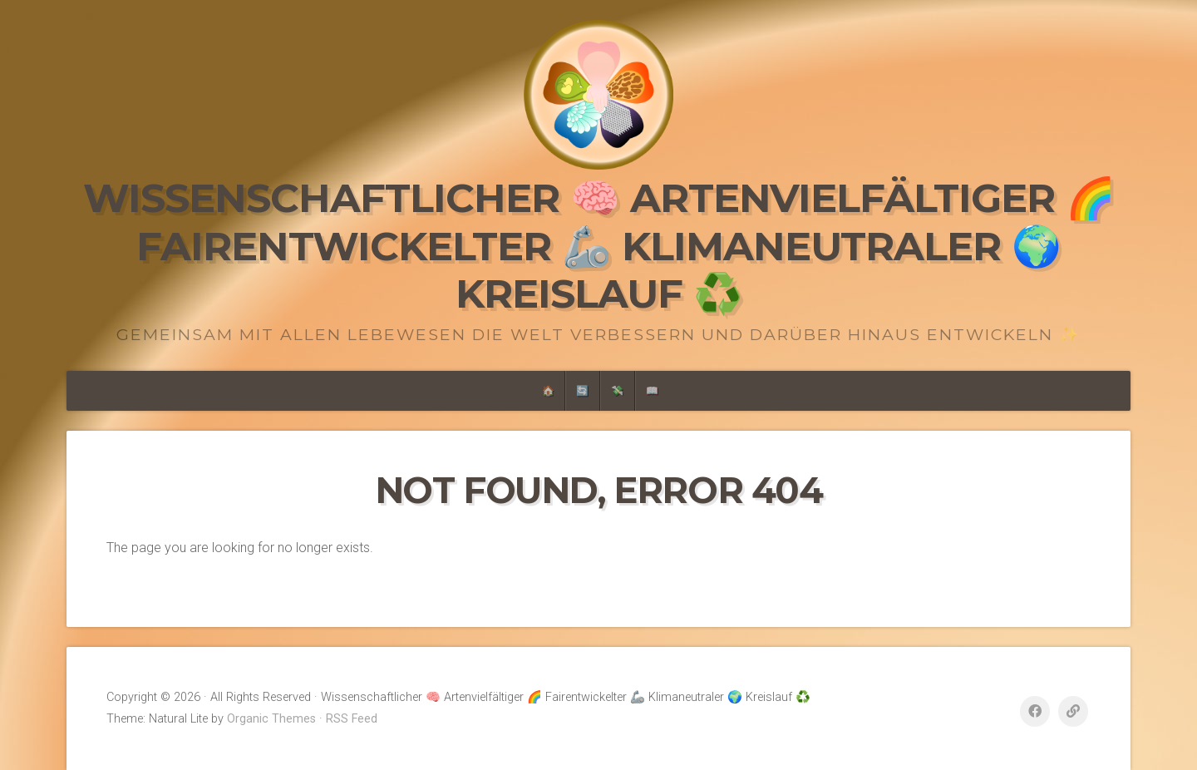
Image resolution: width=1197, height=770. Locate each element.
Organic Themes (271, 719)
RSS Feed (351, 719)
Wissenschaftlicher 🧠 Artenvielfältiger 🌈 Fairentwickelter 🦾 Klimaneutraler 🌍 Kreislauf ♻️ (599, 246)
